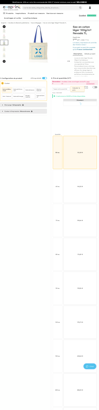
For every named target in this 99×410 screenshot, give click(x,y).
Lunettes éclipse (30, 18)
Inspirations (20, 13)
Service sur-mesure (54, 13)
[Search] (51, 7)
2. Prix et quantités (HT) (61, 78)
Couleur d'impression (11, 111)
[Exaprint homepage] (11, 7)
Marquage (8, 105)
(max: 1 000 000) (57, 92)
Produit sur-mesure (36, 13)
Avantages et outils (12, 18)
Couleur (7, 83)
